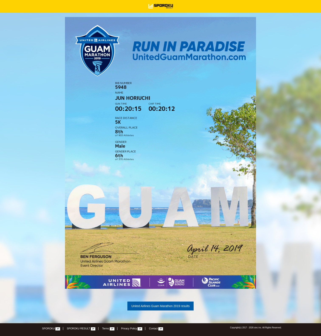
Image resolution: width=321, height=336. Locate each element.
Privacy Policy (131, 328)
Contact (156, 328)
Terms (108, 328)
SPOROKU (51, 328)
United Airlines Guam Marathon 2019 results (160, 306)
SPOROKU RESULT (81, 328)
